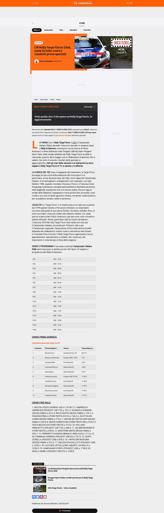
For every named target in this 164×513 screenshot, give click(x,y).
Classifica (88, 30)
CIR (74, 142)
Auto (36, 100)
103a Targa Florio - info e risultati (62, 488)
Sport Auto (44, 100)
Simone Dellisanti (51, 504)
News (37, 30)
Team (62, 30)
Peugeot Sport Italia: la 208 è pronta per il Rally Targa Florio (70, 479)
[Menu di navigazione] (35, 3)
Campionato (49, 30)
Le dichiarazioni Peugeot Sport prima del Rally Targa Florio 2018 (70, 469)
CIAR (52, 100)
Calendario (74, 30)
